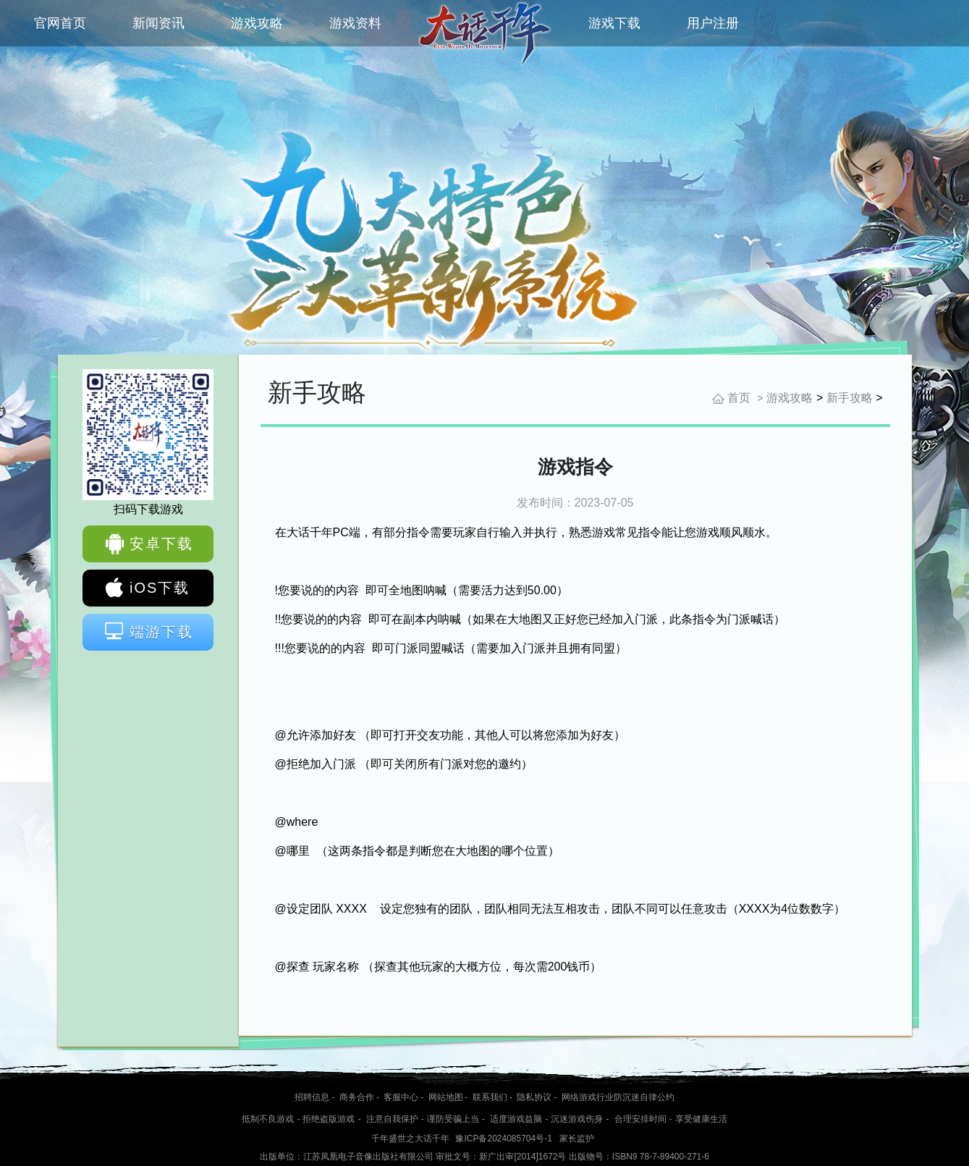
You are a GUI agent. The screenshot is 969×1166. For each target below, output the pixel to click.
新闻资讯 (158, 23)
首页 (738, 398)
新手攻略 (849, 398)
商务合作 (356, 1097)
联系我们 (490, 1097)
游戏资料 (355, 23)
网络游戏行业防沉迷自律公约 (618, 1097)
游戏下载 (614, 23)
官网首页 (60, 23)
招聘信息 (312, 1097)
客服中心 (401, 1097)
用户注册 (713, 23)
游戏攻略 (257, 23)
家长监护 (576, 1138)
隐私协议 (534, 1097)
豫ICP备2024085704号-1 (503, 1138)
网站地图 (445, 1097)
